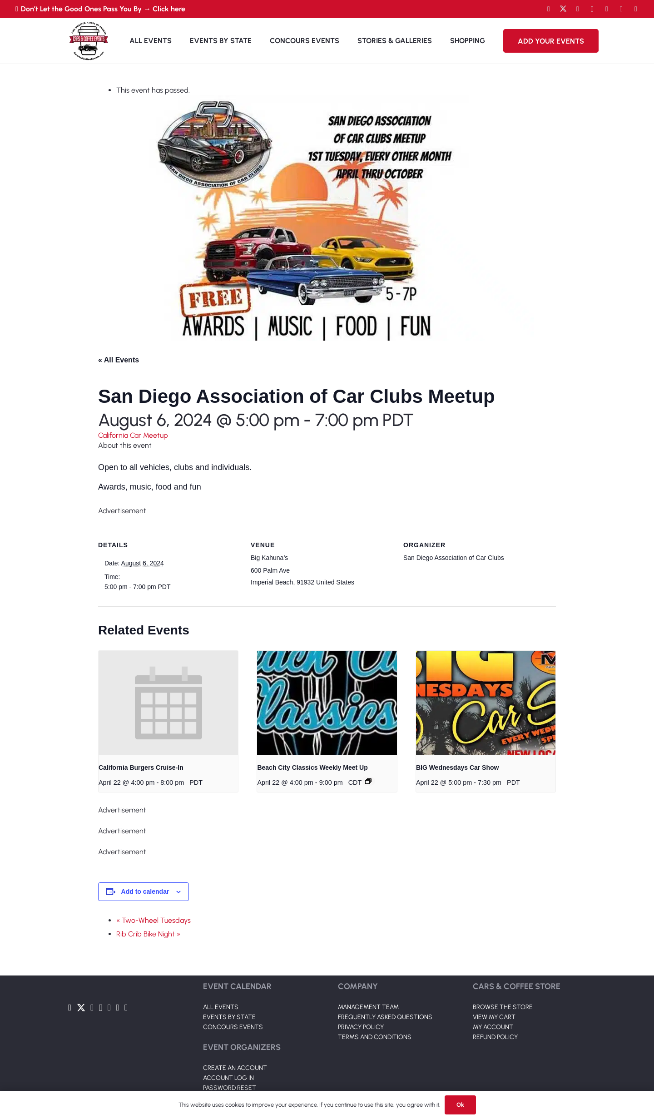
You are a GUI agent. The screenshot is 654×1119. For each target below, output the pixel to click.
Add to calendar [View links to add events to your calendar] (145, 891)
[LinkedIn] (607, 9)
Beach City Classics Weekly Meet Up (312, 767)
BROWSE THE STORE (503, 1007)
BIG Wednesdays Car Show (457, 767)
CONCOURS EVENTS (233, 1027)
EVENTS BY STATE (229, 1017)
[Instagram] (592, 9)
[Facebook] (548, 9)
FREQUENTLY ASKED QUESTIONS (385, 1017)
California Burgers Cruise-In (141, 767)
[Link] (88, 40)
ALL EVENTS (220, 1007)
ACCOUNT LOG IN (228, 1078)
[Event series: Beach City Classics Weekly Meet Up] (368, 781)
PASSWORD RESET (229, 1088)
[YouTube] (577, 9)
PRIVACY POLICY (361, 1027)
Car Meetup (149, 435)
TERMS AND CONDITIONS (374, 1037)
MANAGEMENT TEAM (368, 1007)
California (114, 435)
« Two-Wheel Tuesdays (153, 920)
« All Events (118, 360)
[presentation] (168, 703)
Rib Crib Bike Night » (148, 934)
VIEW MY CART (494, 1017)
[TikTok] (621, 9)
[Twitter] (563, 9)
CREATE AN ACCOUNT (235, 1068)
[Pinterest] (636, 9)
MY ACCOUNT (493, 1027)
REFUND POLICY (495, 1037)
